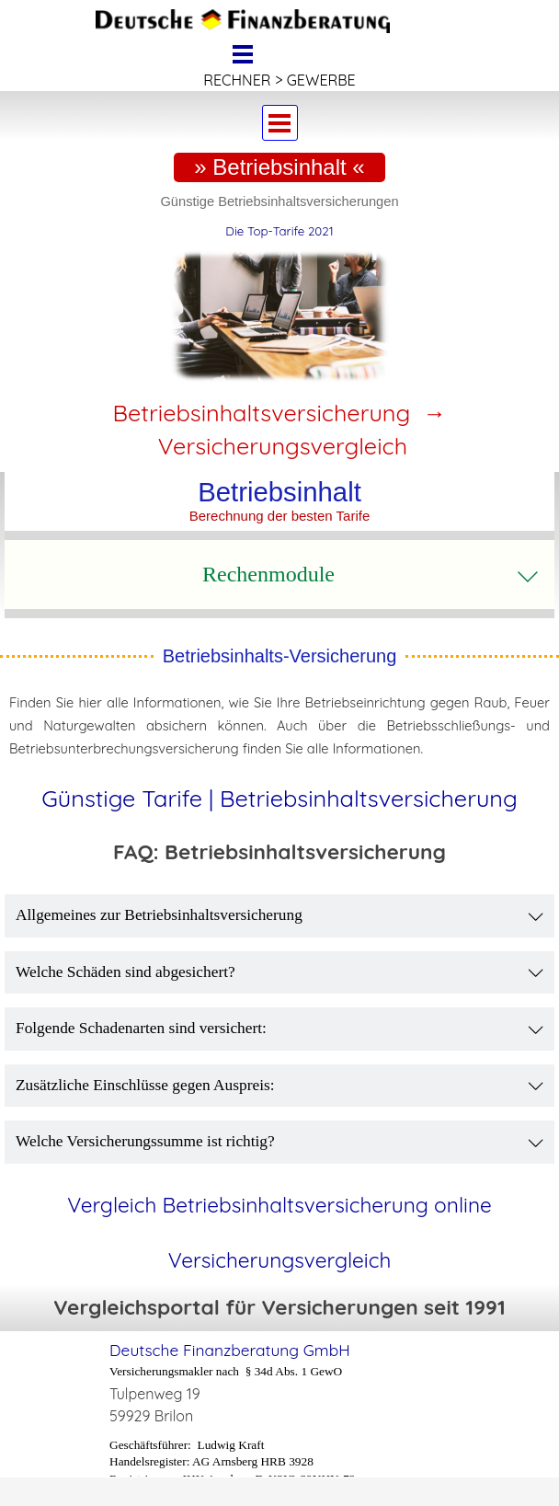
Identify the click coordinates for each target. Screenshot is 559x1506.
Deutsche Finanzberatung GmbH (229, 1350)
